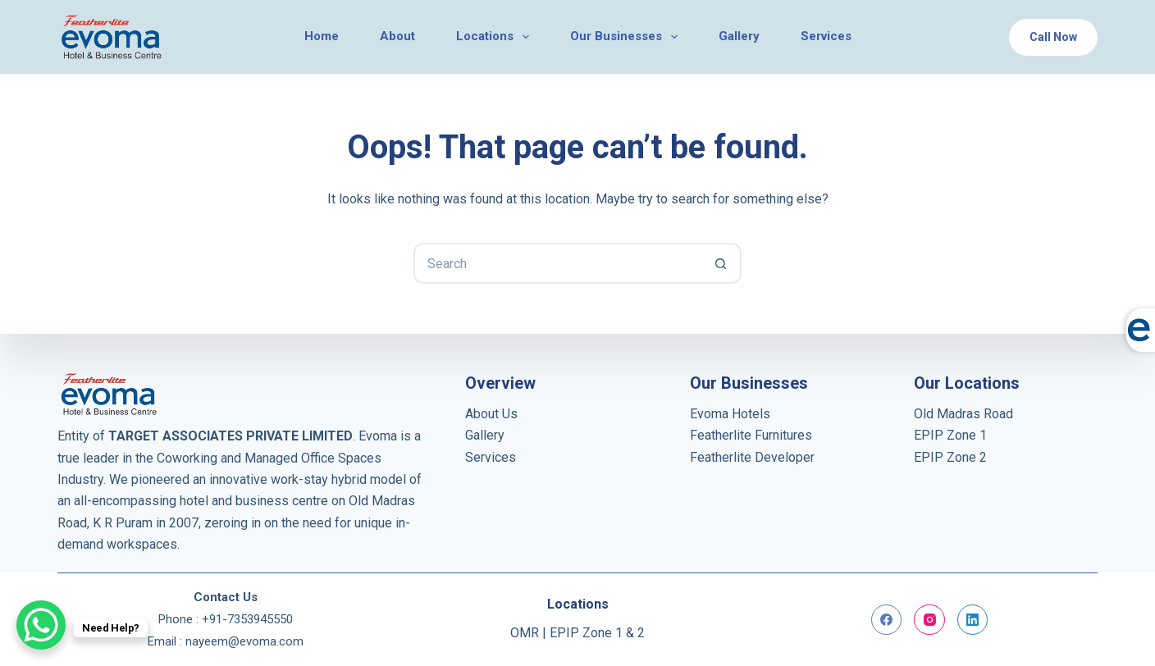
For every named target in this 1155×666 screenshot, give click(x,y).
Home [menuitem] (321, 36)
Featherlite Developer (752, 457)
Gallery (484, 435)
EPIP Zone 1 (950, 435)
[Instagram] (929, 620)
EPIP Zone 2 (950, 457)
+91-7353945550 (247, 619)
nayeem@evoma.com (244, 641)
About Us (491, 414)
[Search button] (721, 263)
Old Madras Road (963, 414)
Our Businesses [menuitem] (627, 37)
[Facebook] (886, 620)
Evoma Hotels (730, 414)
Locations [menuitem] (496, 37)
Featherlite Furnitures (751, 435)
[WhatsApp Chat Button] (41, 625)
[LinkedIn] (972, 620)
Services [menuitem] (826, 36)
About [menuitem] (397, 36)
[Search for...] (557, 263)
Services (490, 457)
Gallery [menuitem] (739, 36)
